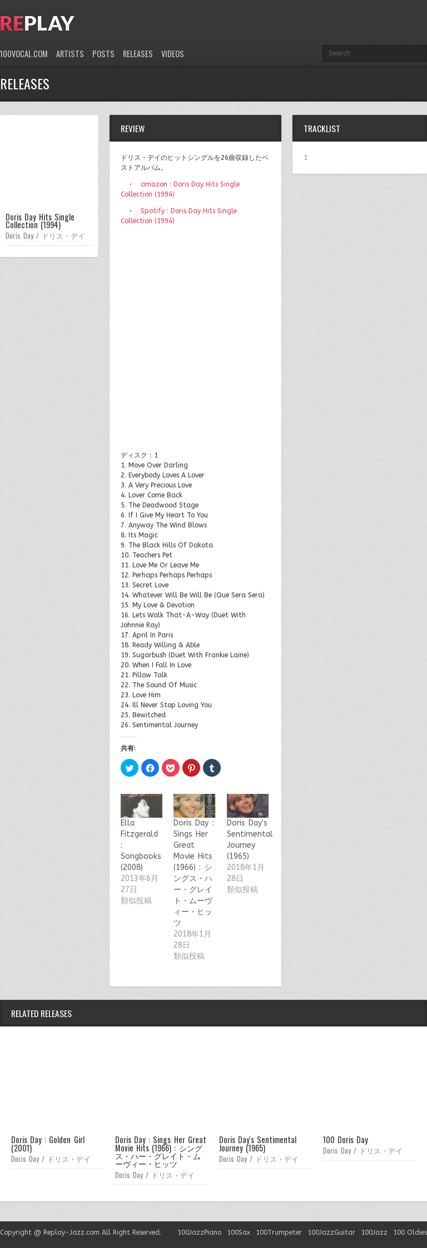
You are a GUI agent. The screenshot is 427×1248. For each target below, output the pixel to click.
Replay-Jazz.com (71, 1232)
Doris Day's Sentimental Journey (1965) (257, 1143)
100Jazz (374, 1232)
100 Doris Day (345, 1139)
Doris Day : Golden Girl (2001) (48, 1143)
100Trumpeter (279, 1232)
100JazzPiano (199, 1232)
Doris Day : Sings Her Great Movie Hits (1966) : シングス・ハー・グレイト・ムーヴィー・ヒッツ (160, 1151)
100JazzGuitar (331, 1232)
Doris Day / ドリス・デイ (45, 235)
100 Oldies (410, 1232)
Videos (172, 53)
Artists (70, 53)
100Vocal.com (24, 53)
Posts (103, 53)
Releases (138, 53)
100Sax (238, 1232)
